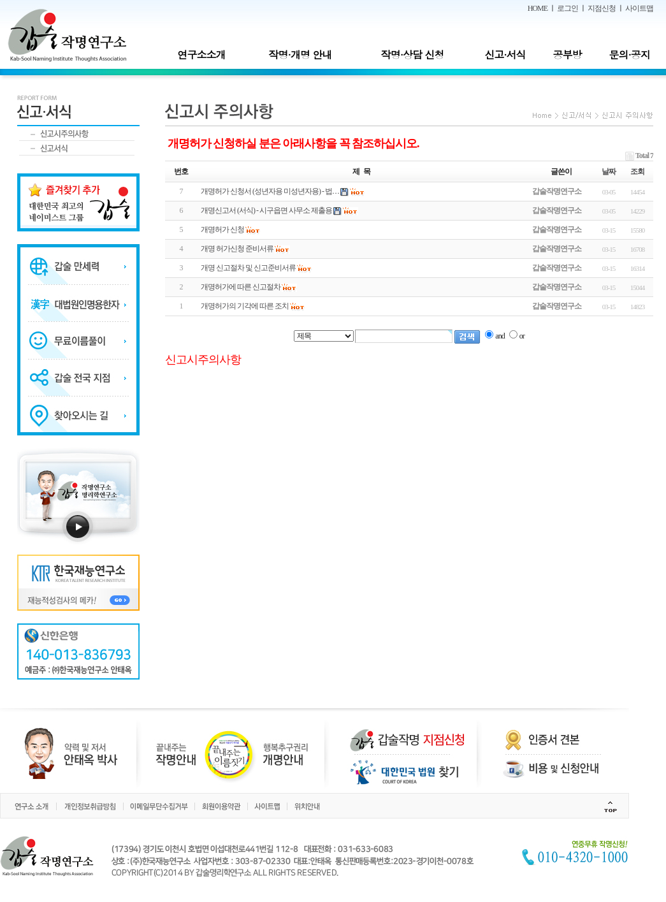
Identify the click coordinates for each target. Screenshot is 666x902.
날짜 (609, 171)
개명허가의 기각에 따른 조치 (245, 306)
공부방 (567, 54)
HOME (537, 8)
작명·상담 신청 (412, 54)
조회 (637, 171)
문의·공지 (629, 54)
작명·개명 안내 (300, 54)
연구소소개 (201, 54)
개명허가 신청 (222, 229)
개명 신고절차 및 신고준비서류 (248, 267)
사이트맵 (639, 8)
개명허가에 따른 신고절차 (240, 286)
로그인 (567, 8)
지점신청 (602, 8)
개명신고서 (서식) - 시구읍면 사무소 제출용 (266, 210)
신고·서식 (504, 54)
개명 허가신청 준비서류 (237, 248)
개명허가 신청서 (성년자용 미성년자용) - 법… (270, 191)
